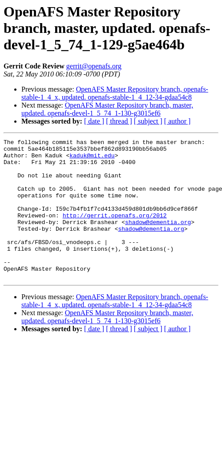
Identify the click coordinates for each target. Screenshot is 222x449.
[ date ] (94, 121)
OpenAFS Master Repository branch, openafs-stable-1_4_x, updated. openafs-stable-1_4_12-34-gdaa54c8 (114, 93)
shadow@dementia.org (158, 239)
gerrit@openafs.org (93, 66)
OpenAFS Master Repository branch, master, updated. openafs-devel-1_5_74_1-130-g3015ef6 (107, 109)
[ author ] (177, 121)
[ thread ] (119, 121)
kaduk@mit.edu (91, 159)
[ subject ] (148, 121)
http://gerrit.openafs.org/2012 (115, 231)
